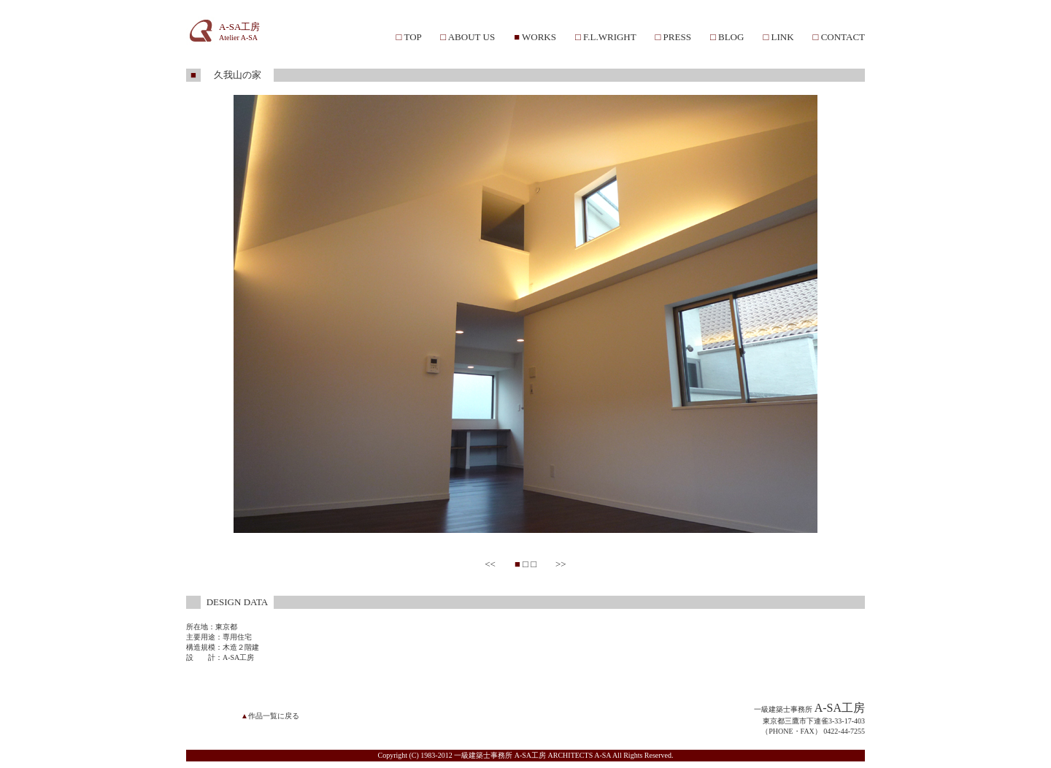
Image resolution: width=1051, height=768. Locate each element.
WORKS (539, 36)
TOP (412, 36)
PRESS (677, 36)
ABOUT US (471, 36)
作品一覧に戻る (273, 716)
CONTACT (843, 36)
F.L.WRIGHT (609, 36)
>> (560, 563)
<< (490, 563)
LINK (782, 36)
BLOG (731, 36)
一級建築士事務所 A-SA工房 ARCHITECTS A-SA (532, 755)
